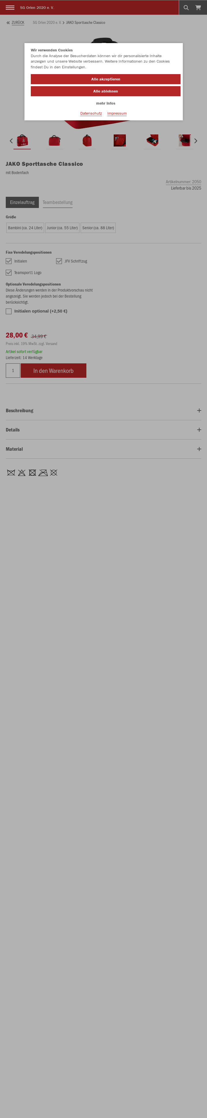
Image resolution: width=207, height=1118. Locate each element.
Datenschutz (91, 113)
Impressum (117, 113)
